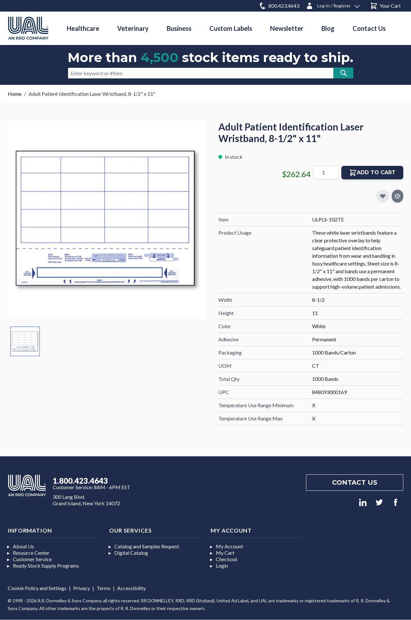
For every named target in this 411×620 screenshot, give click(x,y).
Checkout (226, 559)
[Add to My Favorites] (382, 196)
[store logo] (28, 28)
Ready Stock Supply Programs (46, 565)
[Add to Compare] (397, 196)
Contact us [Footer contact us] (354, 482)
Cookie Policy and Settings (37, 588)
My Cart (225, 553)
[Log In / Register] (333, 4)
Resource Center (31, 553)
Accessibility (131, 588)
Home (15, 94)
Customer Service (32, 559)
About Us (23, 546)
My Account (229, 546)
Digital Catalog (131, 553)
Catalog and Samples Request (146, 546)
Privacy (81, 588)
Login (222, 565)
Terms (103, 588)
